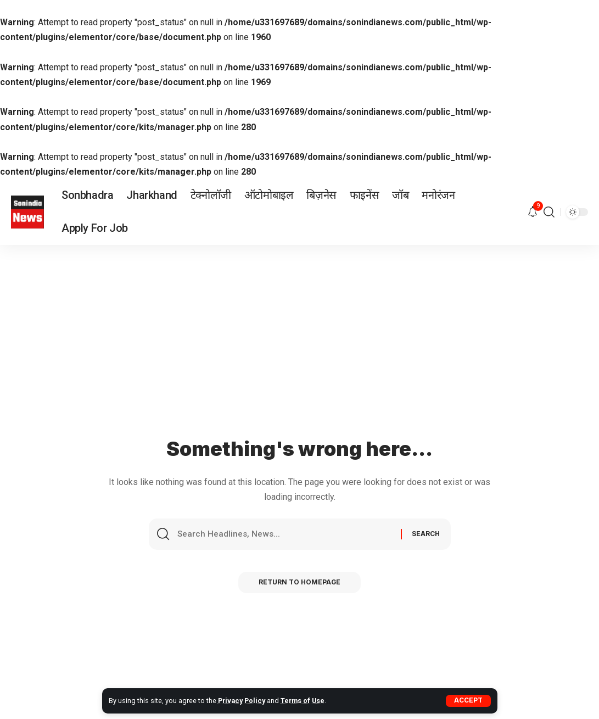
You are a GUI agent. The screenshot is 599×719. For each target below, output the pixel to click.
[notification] (532, 212)
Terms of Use (304, 700)
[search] (549, 212)
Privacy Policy (242, 700)
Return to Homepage (299, 584)
